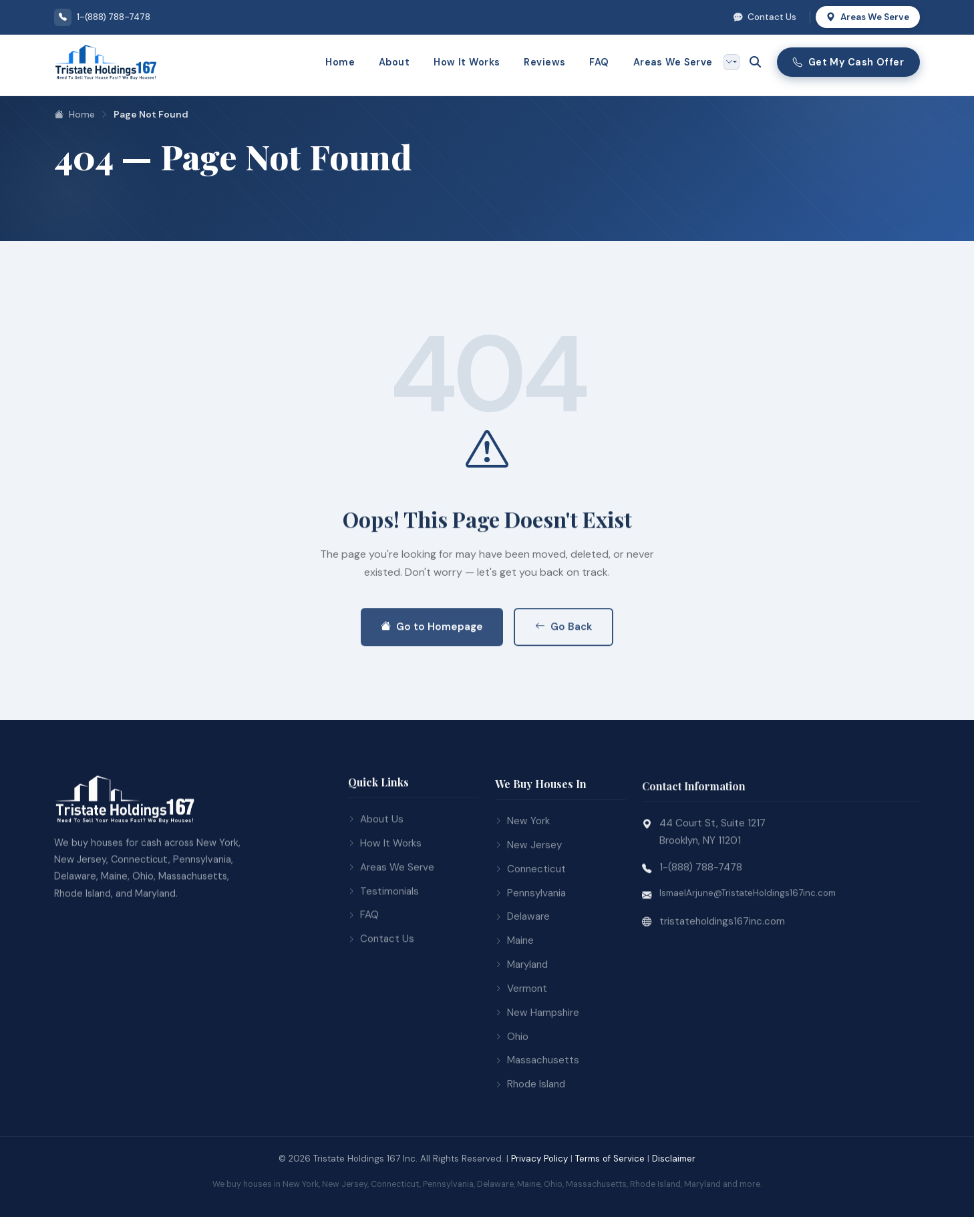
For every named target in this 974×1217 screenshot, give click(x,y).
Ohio (511, 1093)
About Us (375, 869)
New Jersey (528, 901)
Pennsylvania (530, 950)
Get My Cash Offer (848, 62)
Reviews (544, 62)
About (394, 62)
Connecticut (530, 925)
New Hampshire (537, 1069)
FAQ (599, 62)
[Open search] (755, 62)
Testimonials (383, 940)
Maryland (521, 1021)
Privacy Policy (539, 1158)
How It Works (467, 62)
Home (340, 62)
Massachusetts (537, 1117)
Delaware (522, 974)
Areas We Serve (867, 17)
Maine (514, 997)
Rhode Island (530, 1141)
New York (522, 877)
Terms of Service (610, 1158)
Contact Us (765, 17)
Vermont (521, 1045)
